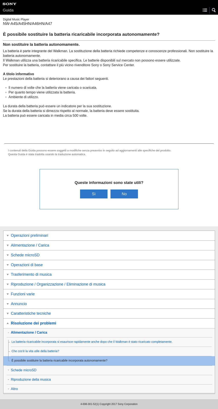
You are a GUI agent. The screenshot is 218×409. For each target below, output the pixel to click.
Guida (8, 10)
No (124, 194)
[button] (214, 10)
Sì (94, 194)
